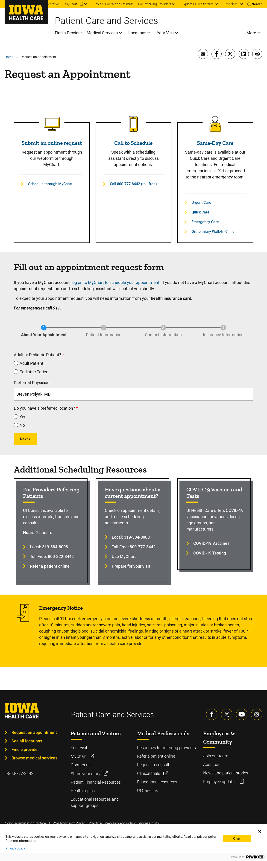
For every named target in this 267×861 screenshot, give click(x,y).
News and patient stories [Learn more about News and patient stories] (225, 773)
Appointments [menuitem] (44, 4)
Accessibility (149, 823)
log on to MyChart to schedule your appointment (115, 282)
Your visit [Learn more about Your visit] (79, 747)
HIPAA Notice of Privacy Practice (75, 823)
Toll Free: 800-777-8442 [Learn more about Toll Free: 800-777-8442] (134, 546)
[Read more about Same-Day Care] (215, 124)
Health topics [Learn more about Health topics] (83, 790)
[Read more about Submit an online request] (52, 124)
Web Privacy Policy (120, 823)
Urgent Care (201, 202)
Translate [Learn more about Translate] (231, 4)
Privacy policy (15, 848)
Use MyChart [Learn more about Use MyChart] (124, 556)
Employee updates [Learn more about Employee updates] (220, 781)
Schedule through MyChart (50, 184)
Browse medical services (34, 758)
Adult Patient (31, 363)
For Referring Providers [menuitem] (154, 4)
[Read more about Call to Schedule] (133, 124)
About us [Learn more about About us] (211, 764)
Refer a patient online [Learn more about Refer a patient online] (50, 566)
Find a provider (25, 749)
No (22, 425)
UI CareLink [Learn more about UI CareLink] (147, 790)
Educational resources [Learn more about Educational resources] (157, 781)
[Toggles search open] (254, 4)
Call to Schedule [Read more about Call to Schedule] (133, 143)
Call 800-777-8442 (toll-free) (133, 184)
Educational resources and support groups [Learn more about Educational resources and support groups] (95, 802)
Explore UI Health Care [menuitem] (198, 4)
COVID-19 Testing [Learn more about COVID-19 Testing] (209, 553)
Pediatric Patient (35, 371)
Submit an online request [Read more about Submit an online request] (52, 143)
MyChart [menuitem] (71, 4)
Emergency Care (205, 222)
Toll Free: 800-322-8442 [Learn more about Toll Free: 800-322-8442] (52, 556)
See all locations (27, 740)
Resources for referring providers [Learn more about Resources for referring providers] (166, 747)
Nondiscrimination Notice (25, 823)
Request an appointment (34, 732)
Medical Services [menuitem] (102, 32)
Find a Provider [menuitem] (68, 32)
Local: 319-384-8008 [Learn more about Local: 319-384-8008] (49, 546)
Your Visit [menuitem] (165, 32)
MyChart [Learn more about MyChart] (79, 756)
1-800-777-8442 (19, 773)
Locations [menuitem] (137, 32)
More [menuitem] (251, 32)
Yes (23, 416)
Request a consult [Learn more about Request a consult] (153, 764)
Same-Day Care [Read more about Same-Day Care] (215, 143)
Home (9, 57)
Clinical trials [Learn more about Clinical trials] (149, 773)
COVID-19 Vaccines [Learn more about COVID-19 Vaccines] (211, 543)
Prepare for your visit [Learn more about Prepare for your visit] (131, 566)
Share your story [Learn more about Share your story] (86, 773)
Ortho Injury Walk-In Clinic (212, 231)
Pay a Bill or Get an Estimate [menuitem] (114, 4)
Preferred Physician (32, 382)
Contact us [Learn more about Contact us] (81, 764)
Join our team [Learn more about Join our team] (215, 755)
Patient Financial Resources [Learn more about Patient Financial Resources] (96, 782)
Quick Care (200, 212)
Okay (237, 838)
